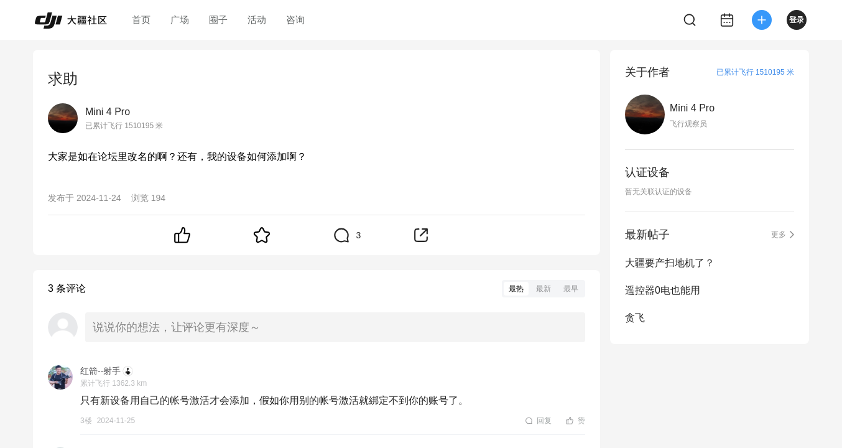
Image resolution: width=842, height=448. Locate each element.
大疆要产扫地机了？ (670, 263)
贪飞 (635, 317)
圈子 (218, 19)
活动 (257, 19)
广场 (179, 19)
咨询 (295, 19)
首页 (141, 19)
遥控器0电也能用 (662, 290)
